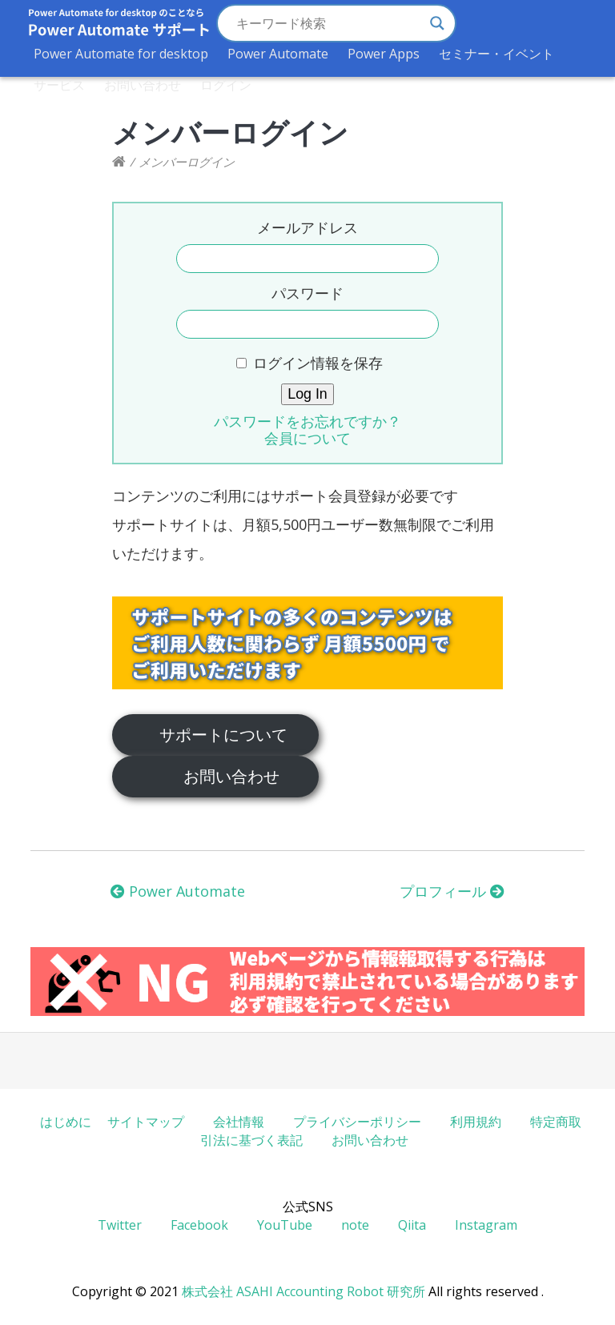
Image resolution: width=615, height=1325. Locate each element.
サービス (59, 85)
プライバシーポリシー (357, 1121)
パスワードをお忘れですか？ (307, 421)
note (355, 1225)
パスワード (307, 293)
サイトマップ (145, 1121)
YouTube (284, 1225)
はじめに (65, 1121)
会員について (307, 438)
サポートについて (223, 734)
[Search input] (329, 23)
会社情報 (238, 1121)
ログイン (225, 85)
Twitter (120, 1225)
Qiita (412, 1225)
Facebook (199, 1225)
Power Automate (277, 53)
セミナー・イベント (496, 53)
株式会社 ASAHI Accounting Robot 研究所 (303, 1291)
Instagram (486, 1225)
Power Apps (384, 53)
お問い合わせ (142, 85)
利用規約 (475, 1121)
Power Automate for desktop (121, 53)
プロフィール (452, 891)
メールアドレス (307, 227)
